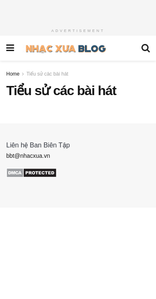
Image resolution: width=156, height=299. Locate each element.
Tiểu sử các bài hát (47, 74)
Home (13, 74)
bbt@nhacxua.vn (28, 155)
